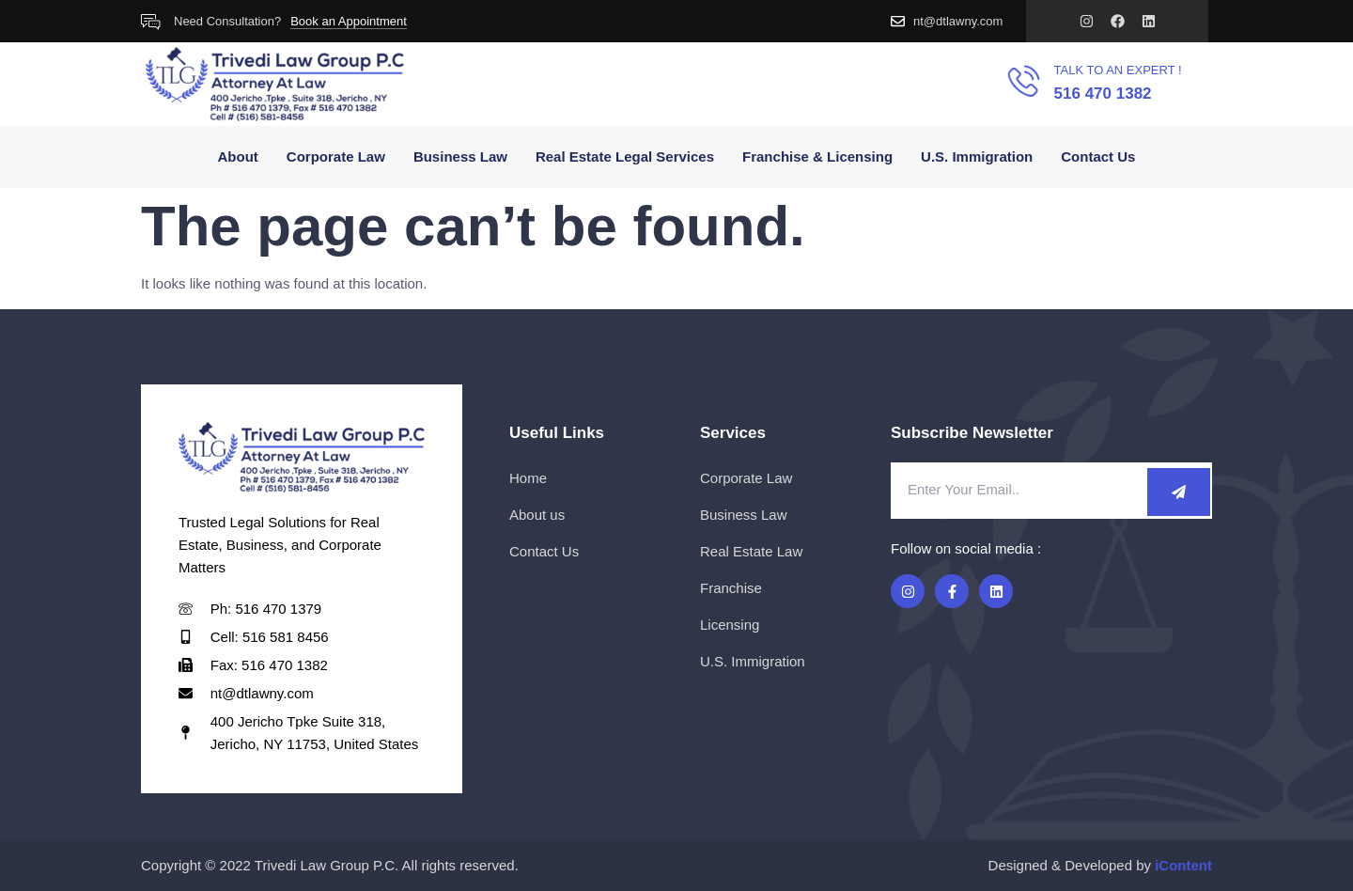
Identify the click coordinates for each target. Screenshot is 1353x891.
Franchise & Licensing (817, 156)
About (238, 156)
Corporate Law (336, 156)
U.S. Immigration (977, 156)
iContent (1183, 865)
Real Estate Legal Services (625, 156)
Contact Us (1098, 156)
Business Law (460, 156)
